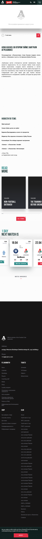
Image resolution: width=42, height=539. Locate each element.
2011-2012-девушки (26, 440)
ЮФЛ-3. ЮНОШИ (25, 503)
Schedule (23, 367)
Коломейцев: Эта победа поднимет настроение (16, 140)
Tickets (23, 363)
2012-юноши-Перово (26, 469)
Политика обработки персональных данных (8, 398)
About (22, 415)
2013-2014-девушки (26, 492)
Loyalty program (6, 387)
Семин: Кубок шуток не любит (10, 128)
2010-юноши (24, 500)
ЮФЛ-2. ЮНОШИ (25, 506)
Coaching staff (5, 379)
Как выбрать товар (7, 415)
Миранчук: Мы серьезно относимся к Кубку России (16, 136)
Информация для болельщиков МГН (10, 405)
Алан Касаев (26, 55)
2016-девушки (25, 432)
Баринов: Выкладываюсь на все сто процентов (15, 132)
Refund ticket (24, 376)
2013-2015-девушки (26, 466)
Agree (21, 535)
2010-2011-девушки (26, 454)
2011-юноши (24, 497)
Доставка (4, 420)
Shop (3, 410)
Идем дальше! (6, 124)
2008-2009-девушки (26, 457)
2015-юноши (24, 446)
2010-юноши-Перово (26, 435)
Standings (4, 373)
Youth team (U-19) (25, 417)
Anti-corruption (5, 394)
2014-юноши (24, 472)
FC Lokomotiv (6, 363)
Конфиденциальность (7, 426)
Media (3, 381)
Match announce (21, 276)
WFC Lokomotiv (25, 420)
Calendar (4, 370)
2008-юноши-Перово (26, 480)
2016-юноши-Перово (26, 463)
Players (4, 376)
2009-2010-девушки (26, 437)
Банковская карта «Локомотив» (29, 514)
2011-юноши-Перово (26, 494)
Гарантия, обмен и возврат (9, 423)
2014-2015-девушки (26, 449)
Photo (3, 384)
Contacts (23, 517)
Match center (21, 263)
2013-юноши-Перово (26, 486)
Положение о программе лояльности (8, 391)
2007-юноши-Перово (26, 483)
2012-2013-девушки (26, 452)
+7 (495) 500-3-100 (7, 357)
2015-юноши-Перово (26, 443)
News (3, 367)
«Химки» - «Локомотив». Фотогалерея (13, 148)
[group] (14, 193)
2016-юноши (24, 460)
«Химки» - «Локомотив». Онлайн (11, 144)
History (23, 511)
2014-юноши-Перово (26, 474)
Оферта (23, 373)
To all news (6, 35)
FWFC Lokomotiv (25, 426)
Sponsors (23, 509)
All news (21, 219)
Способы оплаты (6, 417)
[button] (3, 213)
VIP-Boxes (23, 370)
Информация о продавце (8, 429)
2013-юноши (24, 489)
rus (34, 2)
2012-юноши (24, 429)
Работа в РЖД (6, 401)
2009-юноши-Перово (26, 477)
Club (22, 410)
